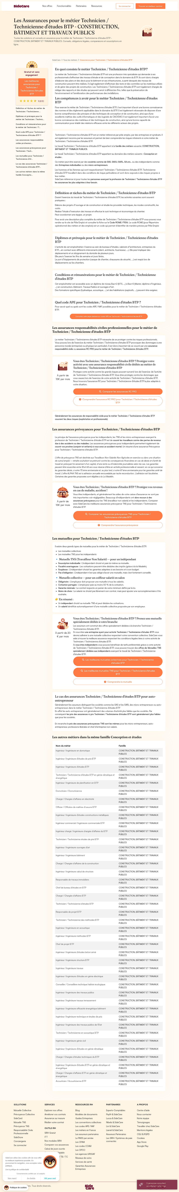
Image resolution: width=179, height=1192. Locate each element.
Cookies (141, 1138)
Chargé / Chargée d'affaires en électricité (75, 799)
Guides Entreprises (84, 1118)
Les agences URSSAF (85, 1154)
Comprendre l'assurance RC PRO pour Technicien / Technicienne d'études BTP (118, 401)
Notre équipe (143, 1118)
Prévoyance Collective (24, 1114)
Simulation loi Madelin (55, 1152)
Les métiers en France (85, 1130)
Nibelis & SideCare (114, 1122)
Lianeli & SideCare (114, 1130)
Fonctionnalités (64, 6)
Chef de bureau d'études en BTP (71, 887)
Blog (77, 1110)
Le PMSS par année (84, 1138)
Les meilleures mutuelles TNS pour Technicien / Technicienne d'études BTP (118, 672)
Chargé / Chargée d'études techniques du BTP (77, 1057)
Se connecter (125, 6)
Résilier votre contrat (54, 1122)
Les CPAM (80, 1142)
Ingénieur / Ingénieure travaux (69, 968)
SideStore (18, 1137)
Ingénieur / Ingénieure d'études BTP (72, 766)
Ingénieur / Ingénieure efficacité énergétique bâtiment (81, 1008)
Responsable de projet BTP (68, 911)
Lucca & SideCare (114, 1118)
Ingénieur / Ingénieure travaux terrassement (76, 1000)
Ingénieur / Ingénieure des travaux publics (75, 992)
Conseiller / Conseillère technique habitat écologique (80, 984)
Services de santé (83, 1161)
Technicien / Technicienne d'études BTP (74, 903)
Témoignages (143, 1122)
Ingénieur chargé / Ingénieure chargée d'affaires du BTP (82, 831)
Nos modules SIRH (53, 1140)
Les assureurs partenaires (87, 1134)
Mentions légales (145, 1130)
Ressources (96, 6)
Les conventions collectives (88, 1122)
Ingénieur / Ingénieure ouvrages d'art (73, 847)
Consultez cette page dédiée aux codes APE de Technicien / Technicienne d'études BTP (108, 316)
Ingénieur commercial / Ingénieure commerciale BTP (80, 823)
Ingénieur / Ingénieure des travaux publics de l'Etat (79, 1024)
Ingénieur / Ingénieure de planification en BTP (77, 782)
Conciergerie (20, 1141)
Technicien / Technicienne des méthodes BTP (77, 920)
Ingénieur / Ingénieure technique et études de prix (79, 1016)
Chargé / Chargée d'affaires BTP (71, 895)
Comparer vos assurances (57, 1144)
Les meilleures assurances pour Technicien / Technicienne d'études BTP (31, 87)
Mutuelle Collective (22, 1110)
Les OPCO (80, 1150)
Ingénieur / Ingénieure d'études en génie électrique (79, 976)
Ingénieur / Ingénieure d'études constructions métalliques (82, 815)
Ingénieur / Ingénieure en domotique (73, 750)
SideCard (18, 1118)
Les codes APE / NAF (85, 1126)
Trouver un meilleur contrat (150, 6)
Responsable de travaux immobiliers (72, 879)
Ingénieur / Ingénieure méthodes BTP (73, 936)
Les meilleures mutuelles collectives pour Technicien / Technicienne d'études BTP (118, 661)
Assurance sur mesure (55, 1118)
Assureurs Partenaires (116, 1134)
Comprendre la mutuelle (118, 681)
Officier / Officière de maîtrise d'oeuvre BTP (76, 807)
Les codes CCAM (83, 1146)
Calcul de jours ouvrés (55, 1148)
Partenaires (81, 6)
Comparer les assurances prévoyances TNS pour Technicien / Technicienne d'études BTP (117, 516)
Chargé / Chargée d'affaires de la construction (77, 863)
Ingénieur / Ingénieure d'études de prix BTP (76, 758)
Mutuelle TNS (20, 1122)
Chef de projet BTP (65, 944)
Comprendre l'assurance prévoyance (118, 525)
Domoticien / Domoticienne (69, 791)
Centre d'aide (143, 1110)
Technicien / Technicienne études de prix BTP (77, 839)
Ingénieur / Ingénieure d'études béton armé (76, 952)
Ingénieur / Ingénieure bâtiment (70, 855)
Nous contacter (144, 1114)
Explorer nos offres (53, 1110)
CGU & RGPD (143, 1134)
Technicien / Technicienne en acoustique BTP (77, 1032)
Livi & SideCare (113, 1126)
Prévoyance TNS (21, 1126)
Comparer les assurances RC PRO (118, 391)
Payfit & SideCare (114, 1114)
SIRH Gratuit (50, 1132)
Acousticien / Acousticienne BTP (71, 1081)
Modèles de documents (86, 1114)
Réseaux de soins (83, 1158)
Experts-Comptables (115, 1110)
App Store (141, 1142)
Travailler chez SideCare (148, 1126)
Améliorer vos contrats (55, 1114)
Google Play (142, 1146)
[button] (15, 1188)
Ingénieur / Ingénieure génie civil (71, 1040)
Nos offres (47, 6)
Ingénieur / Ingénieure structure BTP (72, 960)
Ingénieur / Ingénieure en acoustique (73, 928)
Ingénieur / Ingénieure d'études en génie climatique (79, 1048)
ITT (46, 1137)
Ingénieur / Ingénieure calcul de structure (74, 871)
